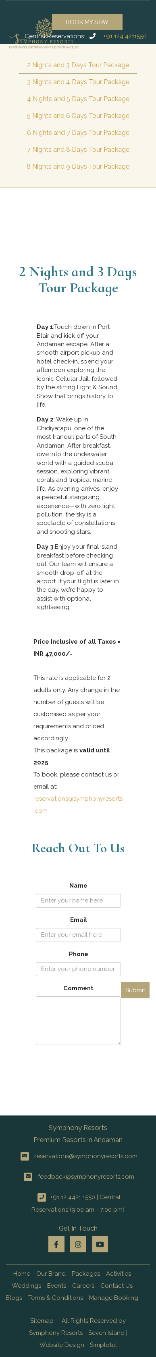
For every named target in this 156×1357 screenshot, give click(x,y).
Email (78, 919)
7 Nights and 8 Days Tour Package (78, 149)
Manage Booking (113, 1297)
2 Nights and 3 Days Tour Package (78, 65)
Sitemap (42, 1320)
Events (56, 1285)
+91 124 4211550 (125, 36)
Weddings (26, 1285)
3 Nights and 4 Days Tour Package (78, 82)
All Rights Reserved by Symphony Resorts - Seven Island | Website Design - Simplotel (78, 1333)
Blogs (14, 1297)
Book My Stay (87, 22)
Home (21, 1273)
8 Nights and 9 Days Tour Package (78, 166)
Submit (135, 990)
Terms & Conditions (55, 1297)
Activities (118, 1273)
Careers (83, 1285)
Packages (86, 1273)
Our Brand (51, 1273)
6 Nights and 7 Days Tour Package (78, 132)
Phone (78, 954)
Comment (78, 988)
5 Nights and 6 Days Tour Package (78, 116)
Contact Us (116, 1285)
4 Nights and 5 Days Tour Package (78, 99)
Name (78, 885)
